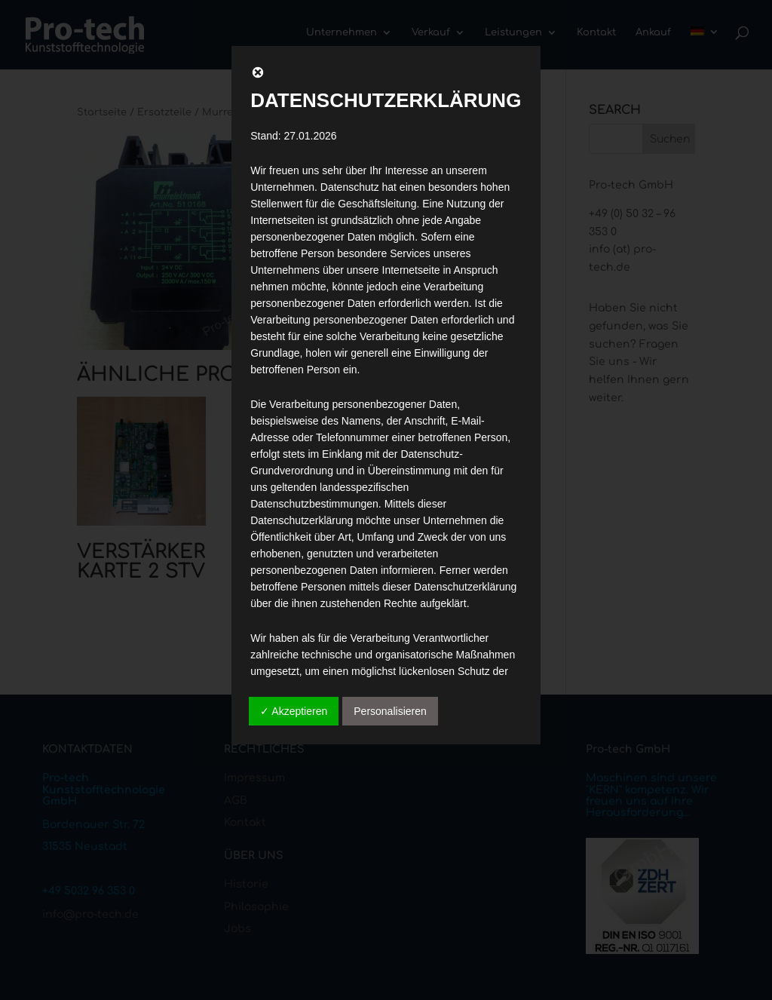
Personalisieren (390, 711)
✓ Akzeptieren (293, 711)
